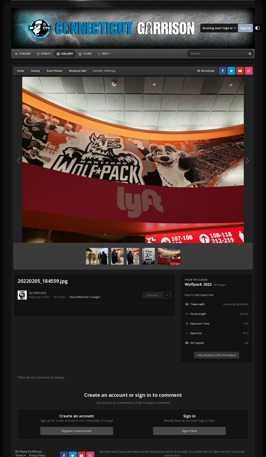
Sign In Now (189, 431)
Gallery (67, 53)
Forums (25, 53)
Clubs (87, 53)
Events (45, 53)
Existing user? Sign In (219, 28)
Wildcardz (39, 293)
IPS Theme (21, 451)
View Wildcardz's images (84, 297)
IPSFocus (37, 451)
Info (105, 53)
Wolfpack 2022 (198, 284)
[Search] (206, 53)
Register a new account (76, 431)
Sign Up (245, 28)
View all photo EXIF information (216, 355)
